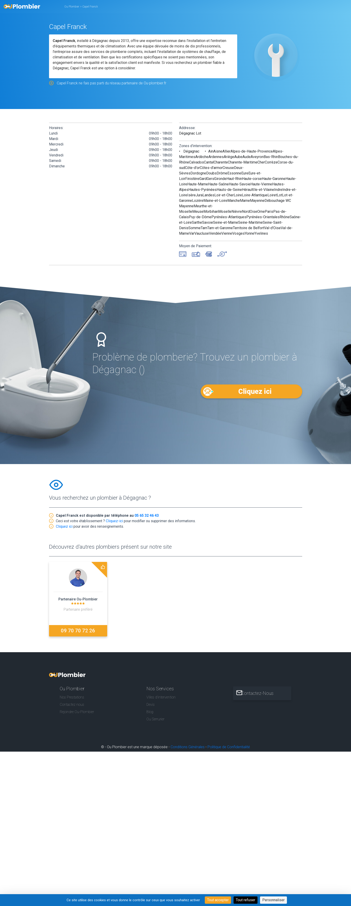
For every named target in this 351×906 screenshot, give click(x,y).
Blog (149, 711)
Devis (150, 703)
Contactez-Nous (261, 692)
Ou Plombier (71, 6)
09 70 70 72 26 (78, 631)
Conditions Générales (188, 746)
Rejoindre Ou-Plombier (77, 711)
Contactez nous (72, 703)
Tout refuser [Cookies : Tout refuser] (245, 900)
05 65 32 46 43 (147, 516)
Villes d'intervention (161, 696)
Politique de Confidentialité (229, 746)
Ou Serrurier (155, 718)
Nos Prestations (72, 696)
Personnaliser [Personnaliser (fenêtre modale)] (273, 900)
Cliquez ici (254, 391)
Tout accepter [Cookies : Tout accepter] (218, 900)
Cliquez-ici (114, 521)
